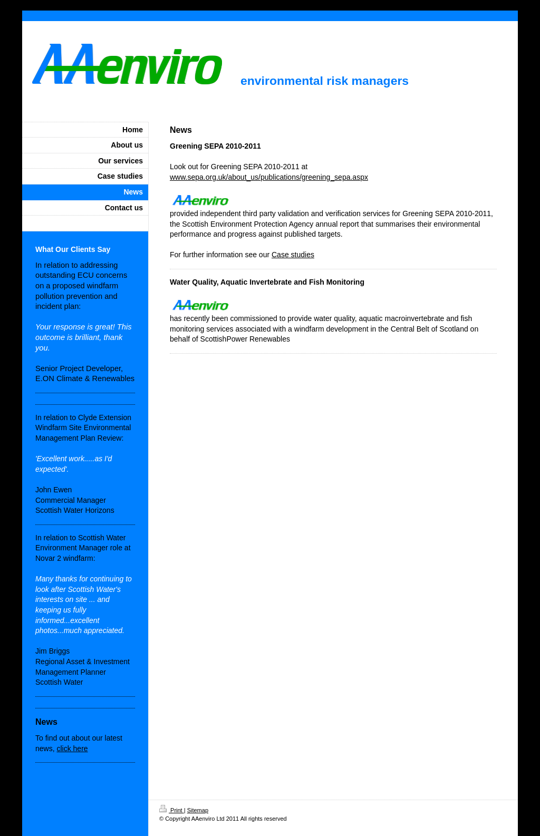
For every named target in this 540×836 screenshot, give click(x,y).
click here (72, 748)
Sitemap (197, 810)
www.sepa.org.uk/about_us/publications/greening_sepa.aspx (269, 177)
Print (171, 810)
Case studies (293, 254)
